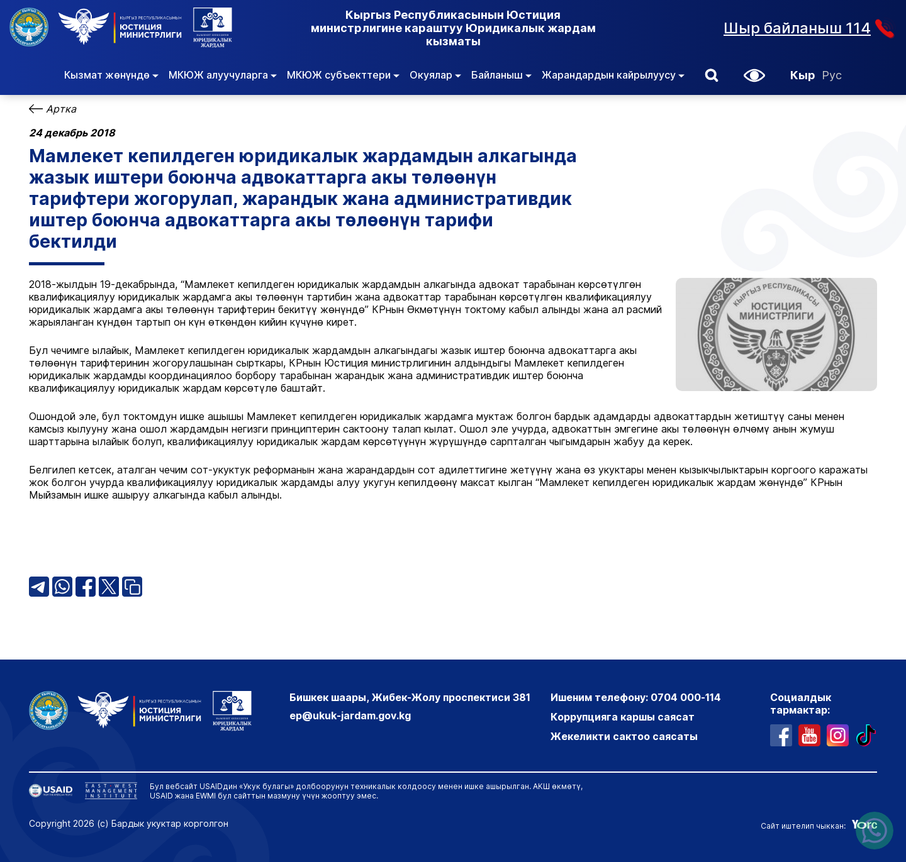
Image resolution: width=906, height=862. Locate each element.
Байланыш (501, 75)
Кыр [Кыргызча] (802, 75)
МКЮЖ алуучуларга (223, 75)
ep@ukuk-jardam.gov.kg (350, 715)
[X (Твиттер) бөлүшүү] (109, 587)
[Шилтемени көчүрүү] (132, 587)
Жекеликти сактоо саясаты (624, 736)
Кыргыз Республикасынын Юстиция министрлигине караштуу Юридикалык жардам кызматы (453, 28)
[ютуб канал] (809, 735)
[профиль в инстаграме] (838, 735)
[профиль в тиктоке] (866, 735)
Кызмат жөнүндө (111, 75)
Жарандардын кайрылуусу (613, 75)
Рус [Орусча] (832, 75)
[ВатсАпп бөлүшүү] (62, 587)
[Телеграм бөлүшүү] (39, 587)
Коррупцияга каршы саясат (623, 716)
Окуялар (435, 75)
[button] (712, 75)
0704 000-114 (686, 697)
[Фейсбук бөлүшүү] (86, 587)
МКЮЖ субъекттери (343, 75)
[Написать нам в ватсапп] (874, 830)
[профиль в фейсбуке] (781, 735)
